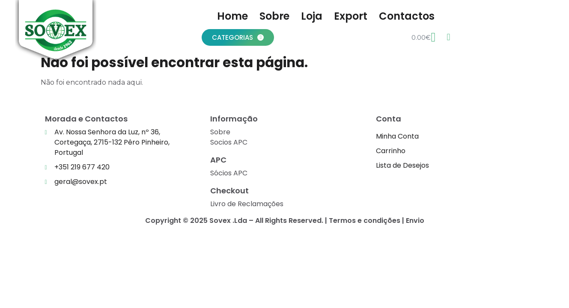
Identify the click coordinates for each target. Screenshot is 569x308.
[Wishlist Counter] (448, 37)
